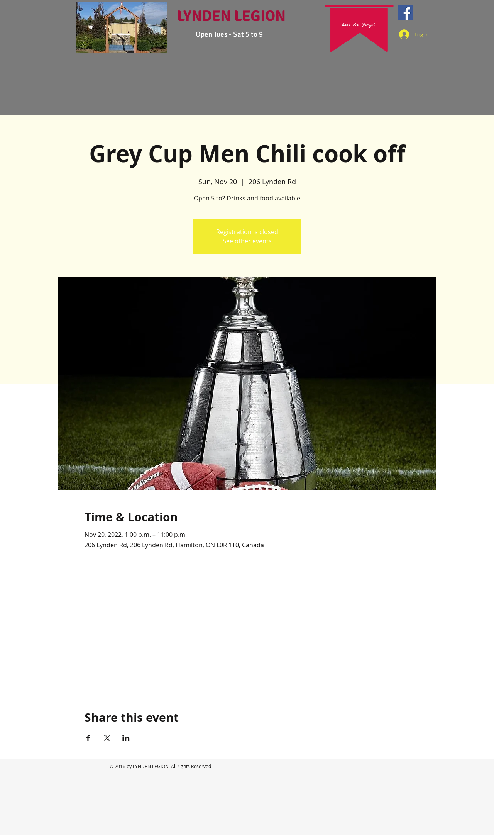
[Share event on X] (107, 738)
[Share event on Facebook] (88, 738)
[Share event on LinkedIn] (126, 738)
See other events (247, 241)
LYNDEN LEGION (231, 16)
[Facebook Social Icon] (405, 12)
